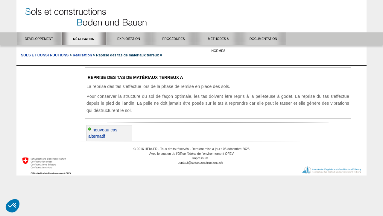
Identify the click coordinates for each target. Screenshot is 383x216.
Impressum (200, 158)
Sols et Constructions (45, 55)
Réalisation (82, 55)
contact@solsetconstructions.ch (200, 162)
